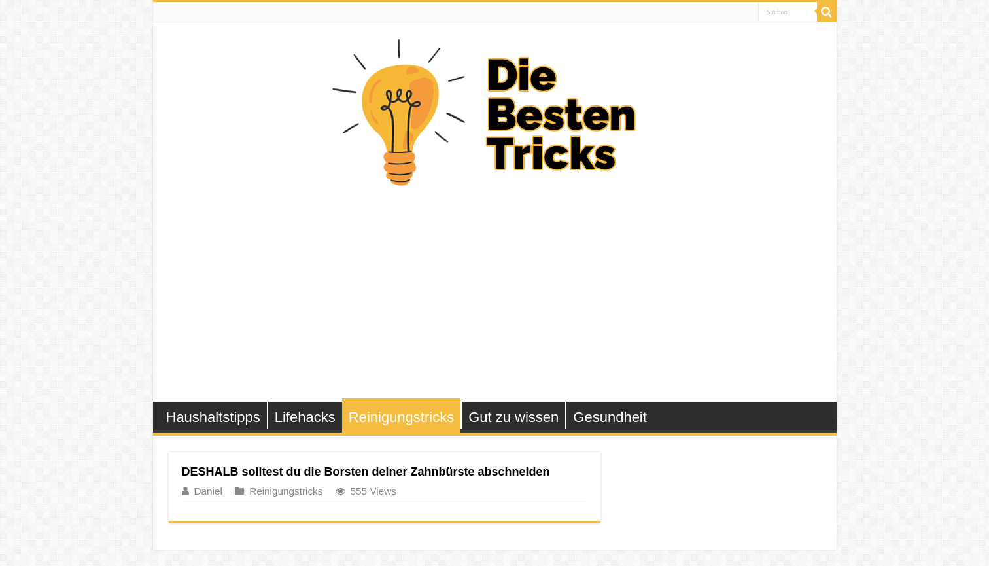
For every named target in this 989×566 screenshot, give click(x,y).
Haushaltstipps (213, 417)
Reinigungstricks (401, 417)
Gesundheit (610, 417)
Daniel (208, 491)
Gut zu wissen (513, 417)
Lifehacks (305, 417)
